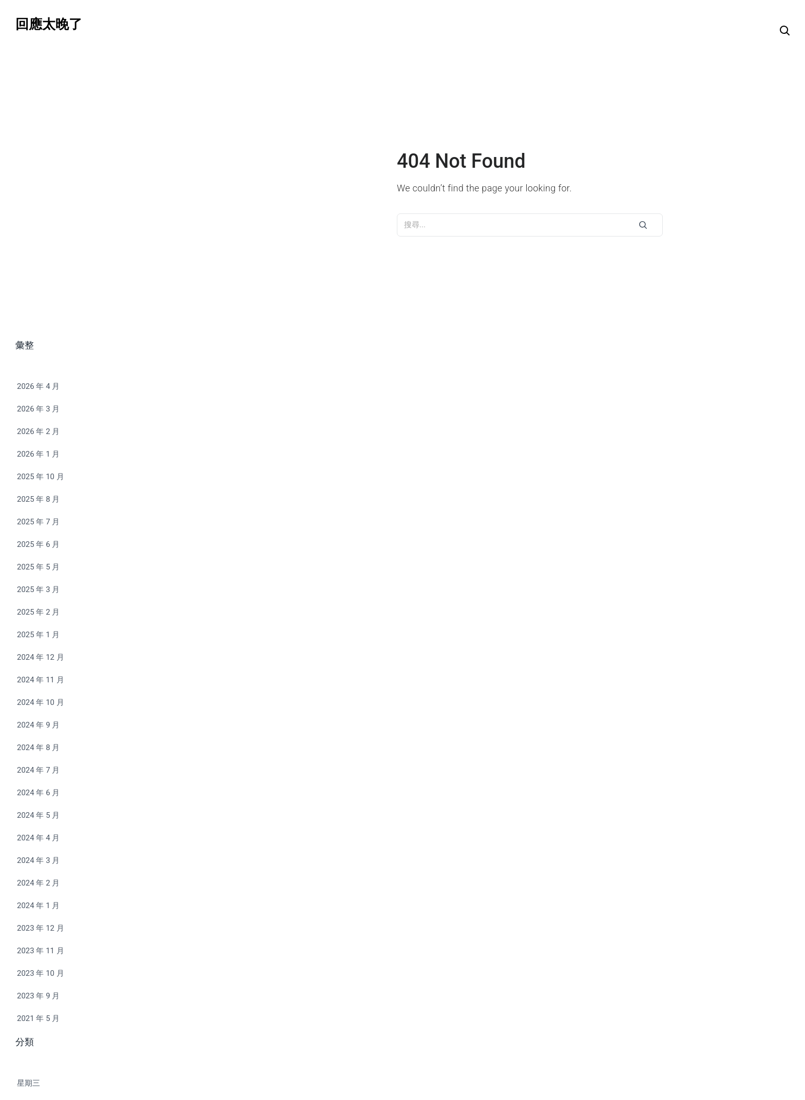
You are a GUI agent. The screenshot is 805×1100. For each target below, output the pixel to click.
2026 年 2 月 (38, 431)
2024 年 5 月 (38, 815)
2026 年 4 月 (38, 386)
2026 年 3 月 (38, 409)
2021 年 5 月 (38, 1018)
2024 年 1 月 (38, 905)
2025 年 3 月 (38, 589)
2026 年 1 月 (38, 454)
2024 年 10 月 (40, 702)
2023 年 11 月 (40, 950)
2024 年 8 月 (38, 747)
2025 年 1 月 (38, 634)
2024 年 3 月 (38, 860)
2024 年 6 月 (38, 792)
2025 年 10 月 (40, 476)
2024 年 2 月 (38, 883)
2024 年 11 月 (40, 679)
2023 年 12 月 (40, 928)
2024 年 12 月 (40, 657)
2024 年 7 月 (38, 770)
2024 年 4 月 (38, 837)
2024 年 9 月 (38, 725)
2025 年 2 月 (38, 612)
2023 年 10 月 (40, 973)
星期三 (28, 1083)
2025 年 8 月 (38, 499)
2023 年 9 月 (38, 995)
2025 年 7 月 (38, 521)
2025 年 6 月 (38, 544)
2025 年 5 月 (38, 567)
